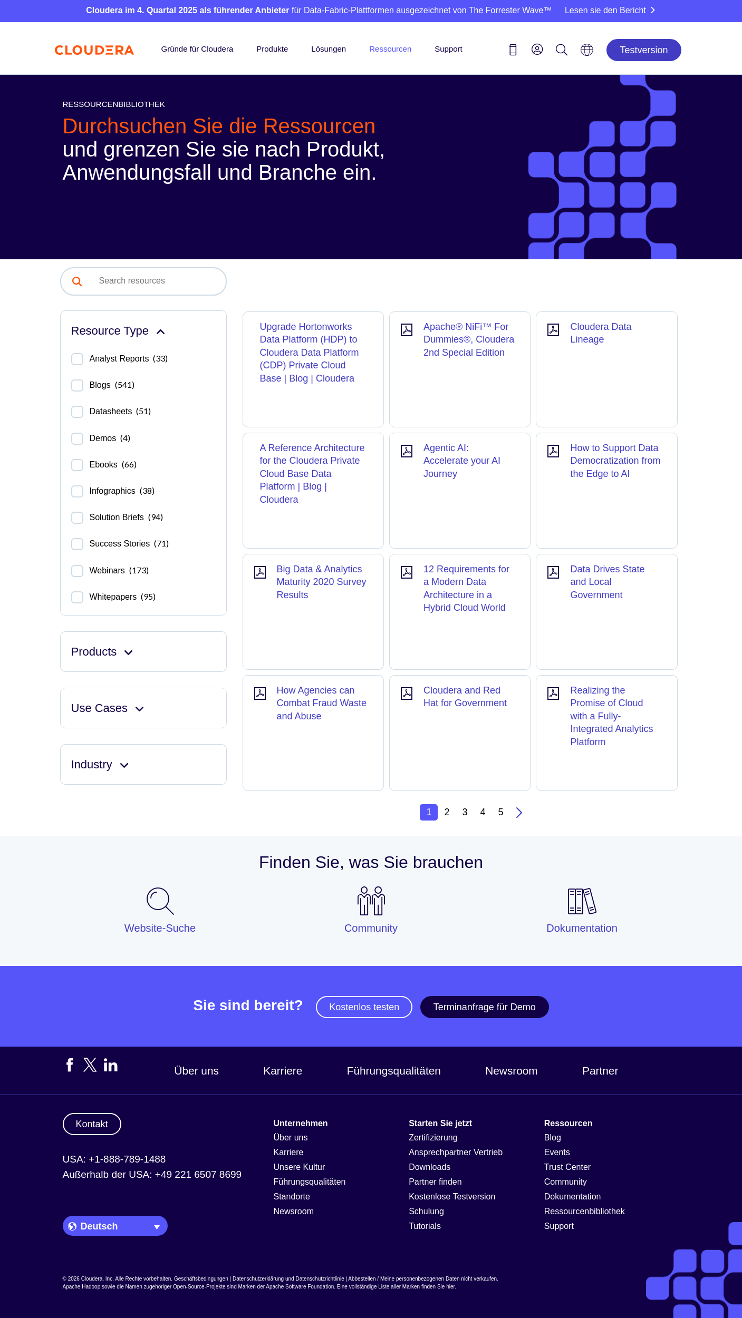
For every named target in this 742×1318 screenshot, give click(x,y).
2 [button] (446, 812)
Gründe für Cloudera (197, 48)
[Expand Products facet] (128, 651)
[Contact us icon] (513, 51)
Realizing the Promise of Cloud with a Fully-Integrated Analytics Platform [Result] (611, 716)
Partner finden (435, 1181)
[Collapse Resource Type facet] (160, 330)
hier (450, 1287)
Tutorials (425, 1226)
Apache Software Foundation (300, 1287)
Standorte (292, 1196)
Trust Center (567, 1167)
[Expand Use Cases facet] (139, 708)
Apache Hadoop (82, 1287)
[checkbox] (77, 359)
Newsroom (511, 1071)
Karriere (282, 1071)
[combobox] (159, 281)
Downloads (429, 1167)
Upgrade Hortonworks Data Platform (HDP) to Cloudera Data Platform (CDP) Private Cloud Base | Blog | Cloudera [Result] (309, 352)
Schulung (426, 1211)
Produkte (272, 48)
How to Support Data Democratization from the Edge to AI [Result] (615, 461)
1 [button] (428, 812)
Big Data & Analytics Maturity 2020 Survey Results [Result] (322, 582)
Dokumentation (572, 1196)
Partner (600, 1071)
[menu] (537, 49)
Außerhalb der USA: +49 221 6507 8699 (152, 1174)
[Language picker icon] (587, 53)
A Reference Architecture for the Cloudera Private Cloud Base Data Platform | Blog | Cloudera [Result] (312, 474)
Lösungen (328, 48)
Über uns (197, 1071)
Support (448, 48)
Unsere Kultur (299, 1167)
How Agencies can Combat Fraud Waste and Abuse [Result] (322, 703)
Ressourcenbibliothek (584, 1211)
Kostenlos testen (364, 1007)
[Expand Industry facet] (124, 764)
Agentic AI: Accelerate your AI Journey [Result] (461, 461)
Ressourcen (390, 48)
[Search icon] (561, 51)
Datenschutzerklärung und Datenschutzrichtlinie (288, 1279)
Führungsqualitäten (394, 1071)
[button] (77, 281)
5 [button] (501, 812)
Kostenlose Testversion (452, 1196)
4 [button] (483, 812)
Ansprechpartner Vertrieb (456, 1152)
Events (557, 1152)
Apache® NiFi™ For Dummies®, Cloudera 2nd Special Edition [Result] (468, 339)
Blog (552, 1137)
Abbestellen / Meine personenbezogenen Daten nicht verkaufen (422, 1279)
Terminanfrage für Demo (484, 1007)
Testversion (644, 50)
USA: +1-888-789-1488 (114, 1159)
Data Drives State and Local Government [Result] (607, 582)
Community (565, 1181)
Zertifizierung (433, 1137)
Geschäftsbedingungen (201, 1279)
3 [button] (464, 812)
